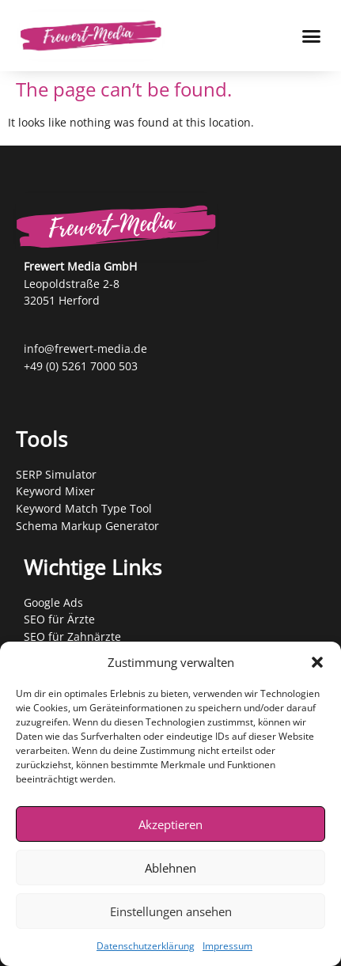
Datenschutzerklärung (146, 946)
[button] (317, 662)
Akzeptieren (170, 824)
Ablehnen (170, 868)
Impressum (227, 946)
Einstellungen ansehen (171, 911)
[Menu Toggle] (311, 36)
